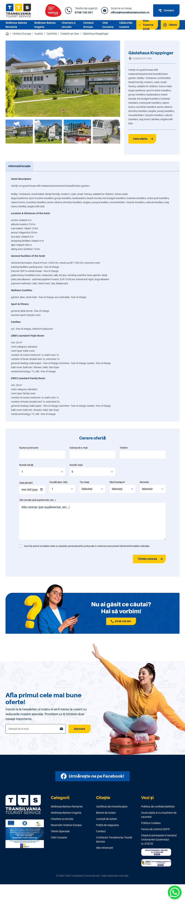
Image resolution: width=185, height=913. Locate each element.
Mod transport (117, 482)
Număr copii (76, 465)
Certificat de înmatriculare (112, 806)
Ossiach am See (69, 33)
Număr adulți (26, 465)
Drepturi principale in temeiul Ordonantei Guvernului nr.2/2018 (159, 839)
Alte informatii (104, 847)
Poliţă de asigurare (107, 825)
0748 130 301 (84, 12)
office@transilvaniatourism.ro (130, 12)
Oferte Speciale (60, 831)
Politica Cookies (151, 823)
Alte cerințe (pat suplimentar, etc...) (37, 500)
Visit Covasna (59, 837)
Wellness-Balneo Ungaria (66, 812)
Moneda (144, 482)
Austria (39, 33)
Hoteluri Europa (22, 33)
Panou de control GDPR (155, 829)
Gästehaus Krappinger (96, 33)
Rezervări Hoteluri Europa (66, 825)
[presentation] (45, 559)
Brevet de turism (106, 812)
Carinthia (51, 33)
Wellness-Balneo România (67, 806)
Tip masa (84, 482)
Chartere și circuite (62, 819)
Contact (101, 831)
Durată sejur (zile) (58, 482)
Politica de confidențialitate (158, 806)
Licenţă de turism (106, 819)
